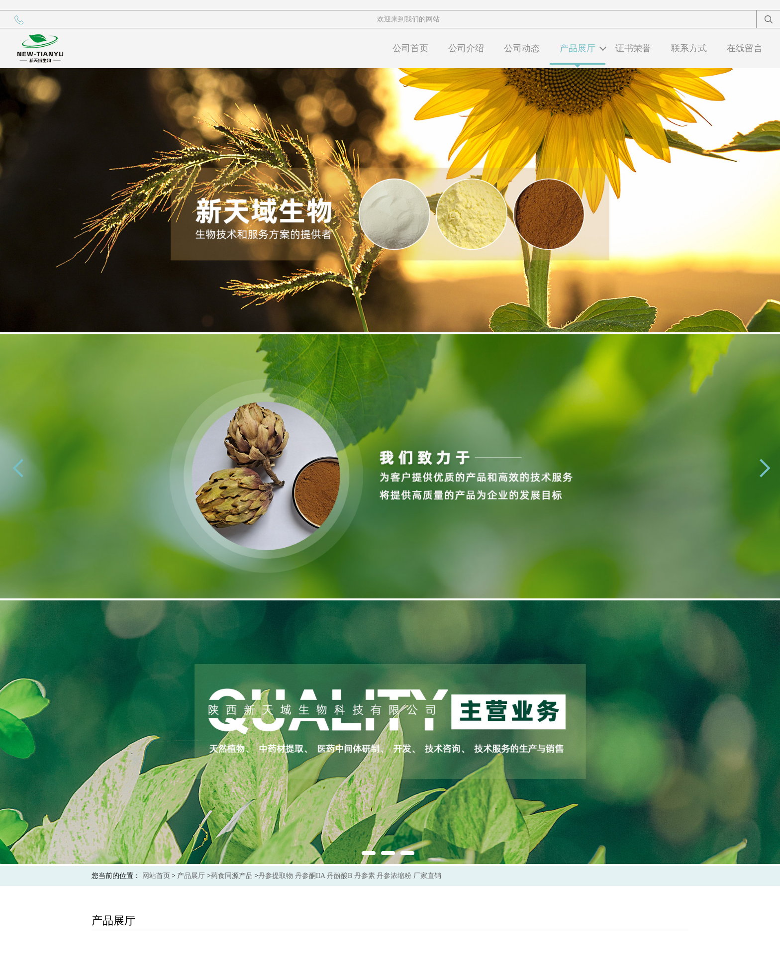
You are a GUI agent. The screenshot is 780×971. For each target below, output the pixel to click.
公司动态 (522, 48)
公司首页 (410, 48)
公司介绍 (466, 48)
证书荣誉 (633, 48)
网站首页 (156, 875)
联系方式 (689, 48)
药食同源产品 (232, 875)
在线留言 (745, 48)
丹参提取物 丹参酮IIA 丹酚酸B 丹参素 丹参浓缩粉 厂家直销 (349, 875)
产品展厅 (577, 48)
